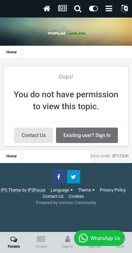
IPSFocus (36, 190)
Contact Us (33, 135)
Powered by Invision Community (66, 202)
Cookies (76, 196)
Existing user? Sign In (87, 135)
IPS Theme (11, 190)
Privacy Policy (113, 190)
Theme (86, 190)
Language (62, 190)
